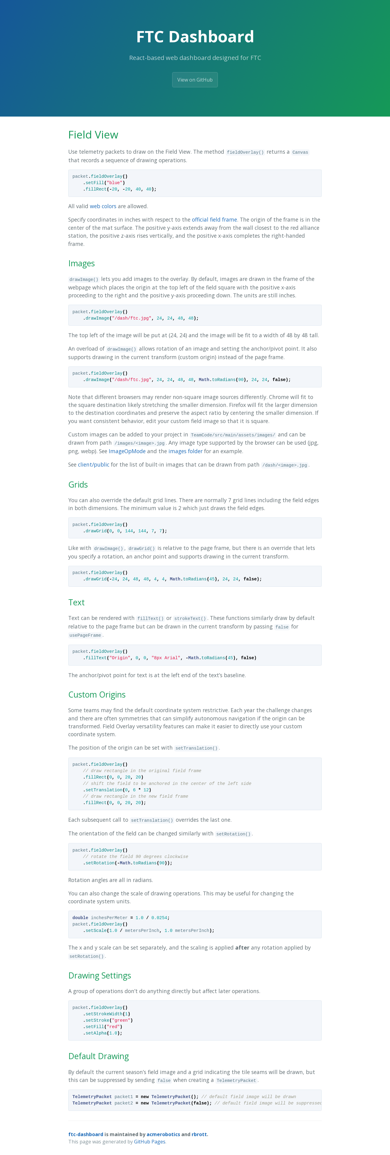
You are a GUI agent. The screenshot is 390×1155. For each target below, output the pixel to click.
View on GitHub (195, 79)
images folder (185, 451)
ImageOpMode (127, 451)
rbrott (199, 1134)
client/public (93, 464)
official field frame (214, 219)
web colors (103, 206)
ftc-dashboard (85, 1134)
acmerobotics (163, 1134)
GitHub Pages (149, 1141)
